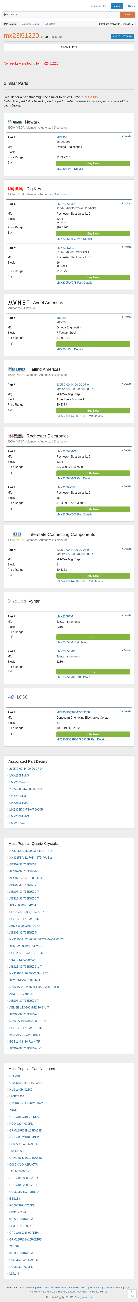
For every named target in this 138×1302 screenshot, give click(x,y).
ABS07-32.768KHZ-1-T (24, 871)
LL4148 (14, 1273)
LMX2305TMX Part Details (73, 677)
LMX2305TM (64, 616)
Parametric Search (78, 1287)
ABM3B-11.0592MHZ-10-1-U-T (29, 1007)
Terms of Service (114, 1287)
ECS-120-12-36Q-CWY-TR (26, 912)
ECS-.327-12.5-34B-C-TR (25, 1027)
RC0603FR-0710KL (22, 1205)
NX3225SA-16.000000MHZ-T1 (29, 973)
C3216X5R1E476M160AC (26, 1103)
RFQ (93, 344)
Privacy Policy (96, 1287)
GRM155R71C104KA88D (25, 1157)
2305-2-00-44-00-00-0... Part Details (79, 416)
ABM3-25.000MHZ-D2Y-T (25, 946)
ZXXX (13, 1110)
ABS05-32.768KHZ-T (22, 932)
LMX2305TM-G (66, 204)
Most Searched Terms (55, 1287)
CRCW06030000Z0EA (23, 1178)
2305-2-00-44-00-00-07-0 (72, 384)
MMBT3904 (16, 1096)
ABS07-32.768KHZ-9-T (24, 891)
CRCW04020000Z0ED (23, 1185)
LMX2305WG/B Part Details (74, 282)
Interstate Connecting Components (70, 537)
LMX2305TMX (65, 651)
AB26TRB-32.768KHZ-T (24, 980)
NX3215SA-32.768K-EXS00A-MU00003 (35, 987)
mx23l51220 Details (122, 36)
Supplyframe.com (83, 1297)
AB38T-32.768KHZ (21, 993)
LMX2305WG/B (66, 247)
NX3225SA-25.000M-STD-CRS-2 (30, 850)
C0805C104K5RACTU (23, 1144)
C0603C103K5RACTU (23, 1259)
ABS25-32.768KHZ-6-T (24, 898)
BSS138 (14, 1198)
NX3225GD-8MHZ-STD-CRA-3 (29, 1021)
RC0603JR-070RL (21, 1266)
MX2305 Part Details (69, 168)
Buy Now (93, 163)
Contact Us (28, 1287)
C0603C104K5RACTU (23, 1164)
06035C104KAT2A (21, 1253)
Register (117, 6)
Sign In (131, 6)
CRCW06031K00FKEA (24, 1232)
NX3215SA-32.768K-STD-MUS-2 (30, 857)
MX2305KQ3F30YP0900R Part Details (81, 739)
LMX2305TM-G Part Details (74, 238)
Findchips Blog (98, 6)
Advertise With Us (98, 1292)
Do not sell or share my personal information (66, 1292)
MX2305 (61, 137)
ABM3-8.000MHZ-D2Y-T (25, 925)
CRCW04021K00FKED (24, 1137)
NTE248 (14, 1076)
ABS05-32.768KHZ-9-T (24, 1014)
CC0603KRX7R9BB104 (24, 1191)
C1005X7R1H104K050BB (25, 1082)
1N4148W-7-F (18, 1150)
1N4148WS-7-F (19, 1171)
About (39, 1287)
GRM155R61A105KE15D (25, 1239)
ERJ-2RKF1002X (20, 1225)
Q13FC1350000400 (22, 959)
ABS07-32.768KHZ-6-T (24, 1000)
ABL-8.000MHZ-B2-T (22, 905)
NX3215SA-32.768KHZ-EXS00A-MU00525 (36, 939)
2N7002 (14, 1246)
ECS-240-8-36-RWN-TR (24, 1041)
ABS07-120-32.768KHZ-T (25, 878)
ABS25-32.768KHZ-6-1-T (25, 966)
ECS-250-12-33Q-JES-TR (26, 1034)
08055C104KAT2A (21, 1219)
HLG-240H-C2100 (21, 1089)
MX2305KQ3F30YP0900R (73, 712)
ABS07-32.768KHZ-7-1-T (25, 1048)
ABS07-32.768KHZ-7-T (24, 884)
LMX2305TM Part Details (72, 642)
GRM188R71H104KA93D (25, 1130)
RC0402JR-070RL (21, 1123)
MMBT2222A (17, 1212)
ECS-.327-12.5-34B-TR (24, 918)
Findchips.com (6, 6)
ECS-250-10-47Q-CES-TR (26, 953)
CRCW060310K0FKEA (24, 1116)
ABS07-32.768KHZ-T (22, 864)
